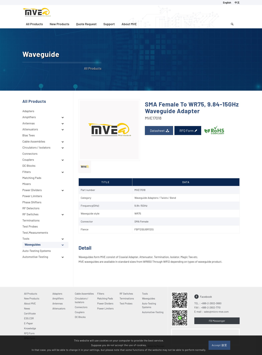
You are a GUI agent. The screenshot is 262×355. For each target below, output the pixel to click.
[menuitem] (227, 2)
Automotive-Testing (152, 312)
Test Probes (126, 303)
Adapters (57, 293)
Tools (145, 293)
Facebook (206, 296)
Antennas (57, 303)
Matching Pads (105, 298)
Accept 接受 (219, 345)
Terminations (127, 298)
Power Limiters (105, 308)
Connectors (81, 307)
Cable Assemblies (84, 293)
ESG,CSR (29, 318)
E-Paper (28, 323)
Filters (100, 293)
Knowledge (30, 328)
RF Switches (126, 293)
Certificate (30, 313)
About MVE (30, 303)
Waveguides (148, 298)
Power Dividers (105, 303)
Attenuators (58, 308)
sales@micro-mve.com (216, 311)
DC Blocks (80, 316)
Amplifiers (58, 298)
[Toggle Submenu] (62, 117)
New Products (31, 298)
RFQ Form (29, 333)
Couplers (80, 312)
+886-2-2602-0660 (211, 303)
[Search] (232, 24)
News (27, 308)
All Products (30, 293)
